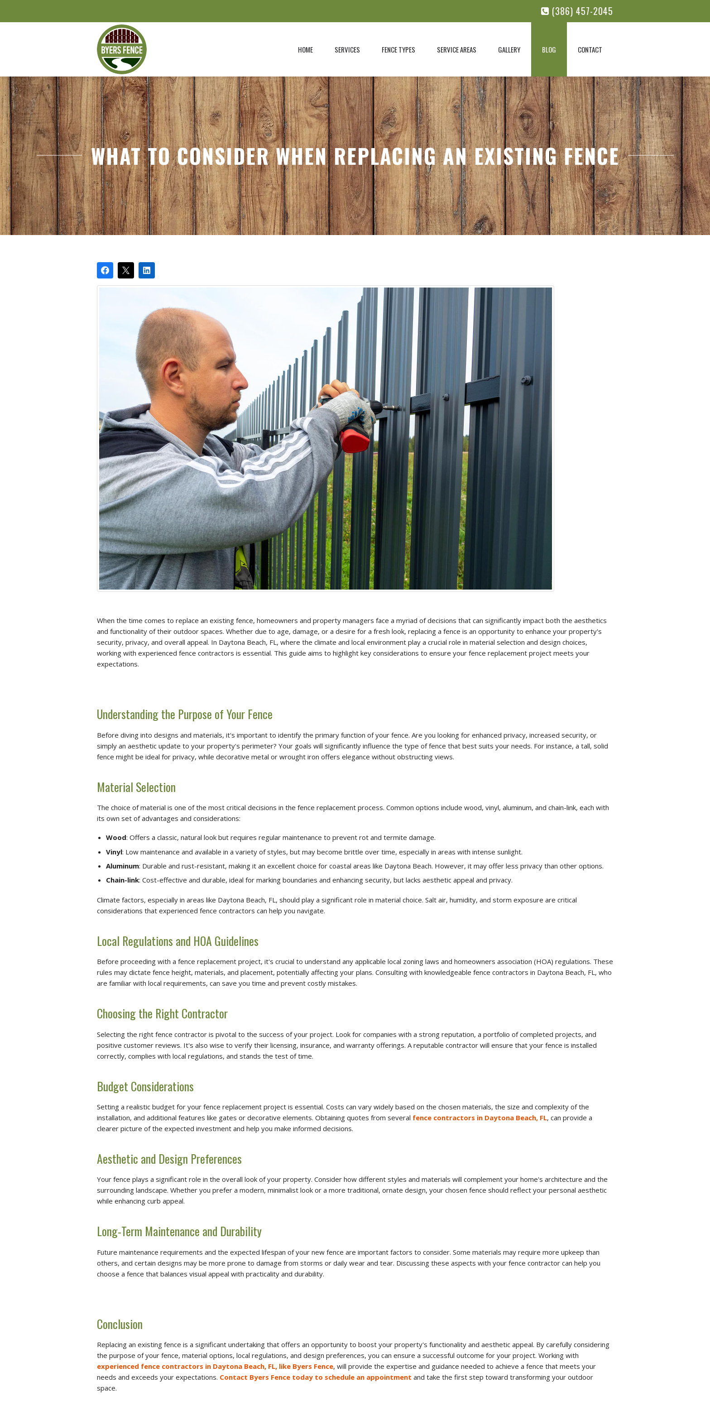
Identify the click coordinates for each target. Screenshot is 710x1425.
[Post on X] (126, 270)
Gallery (509, 49)
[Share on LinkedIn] (147, 270)
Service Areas (456, 49)
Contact (590, 49)
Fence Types (398, 49)
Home (305, 49)
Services (347, 49)
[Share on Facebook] (105, 270)
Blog (549, 49)
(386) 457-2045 (577, 11)
